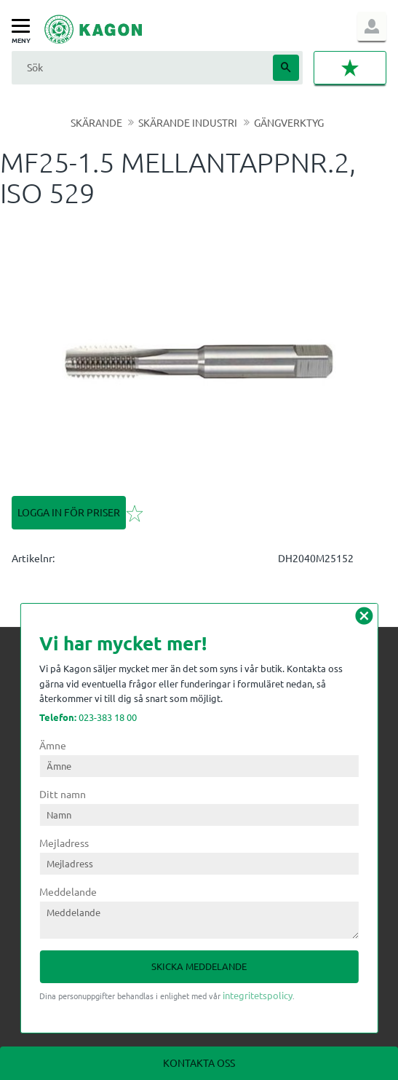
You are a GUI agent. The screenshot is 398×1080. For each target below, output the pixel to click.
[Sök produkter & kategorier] (140, 67)
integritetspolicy (257, 995)
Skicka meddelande (199, 966)
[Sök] (286, 68)
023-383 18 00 (88, 717)
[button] (24, 26)
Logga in (372, 26)
